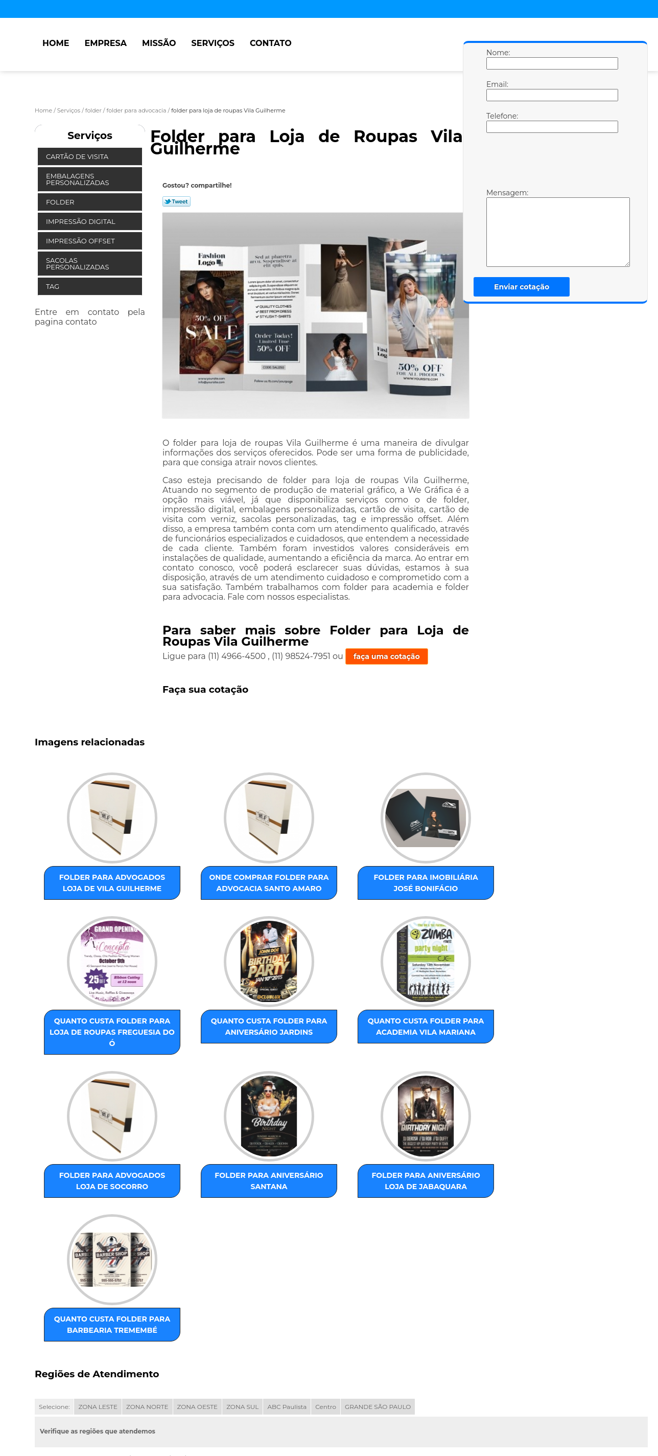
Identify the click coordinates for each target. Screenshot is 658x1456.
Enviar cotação (521, 286)
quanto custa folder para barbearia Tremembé (189, 1217)
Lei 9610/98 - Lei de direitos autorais (127, 1369)
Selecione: (54, 1311)
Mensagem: (496, 227)
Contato (271, 43)
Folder (61, 202)
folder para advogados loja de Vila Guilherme (86, 891)
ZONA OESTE (197, 1311)
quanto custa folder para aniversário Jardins (86, 1054)
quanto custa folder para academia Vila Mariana (189, 1054)
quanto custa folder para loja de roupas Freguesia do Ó (397, 891)
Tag (53, 286)
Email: (496, 90)
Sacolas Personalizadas (78, 263)
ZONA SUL (242, 1311)
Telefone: (496, 122)
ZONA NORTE (147, 1311)
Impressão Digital (81, 221)
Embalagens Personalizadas (78, 179)
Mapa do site (229, 1407)
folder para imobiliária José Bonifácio (293, 885)
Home (55, 43)
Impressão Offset (81, 241)
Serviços (213, 43)
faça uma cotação (387, 656)
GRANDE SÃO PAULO (378, 1311)
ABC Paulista (287, 1311)
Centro (325, 1311)
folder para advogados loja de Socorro (293, 1048)
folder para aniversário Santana (397, 1048)
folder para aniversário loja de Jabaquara (86, 1217)
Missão (159, 43)
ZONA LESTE (98, 1311)
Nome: (496, 59)
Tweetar (176, 201)
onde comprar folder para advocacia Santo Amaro (189, 891)
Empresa (105, 43)
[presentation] (551, 163)
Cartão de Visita (78, 156)
